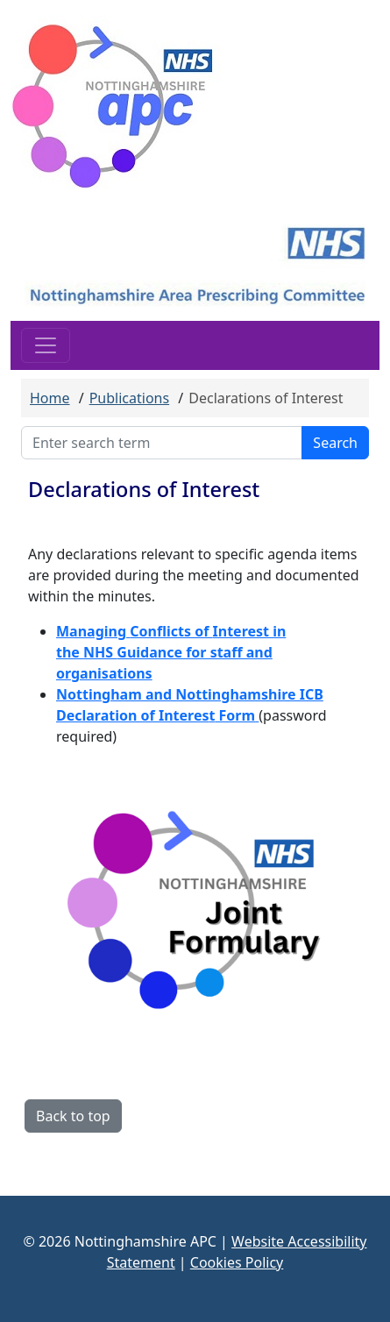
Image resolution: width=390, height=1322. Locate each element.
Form (235, 715)
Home (50, 398)
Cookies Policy (236, 1262)
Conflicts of (171, 631)
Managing (93, 631)
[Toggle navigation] (45, 345)
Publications (129, 398)
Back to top (73, 1116)
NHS (100, 652)
